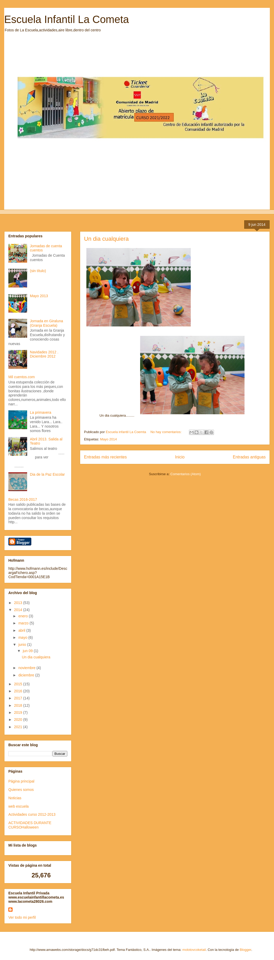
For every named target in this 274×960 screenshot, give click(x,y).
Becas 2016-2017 (22, 499)
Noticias (14, 798)
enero (23, 616)
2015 (18, 684)
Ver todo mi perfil (22, 917)
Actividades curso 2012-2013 (32, 814)
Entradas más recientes (105, 457)
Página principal (21, 781)
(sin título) (38, 271)
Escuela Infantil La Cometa (66, 19)
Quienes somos (21, 789)
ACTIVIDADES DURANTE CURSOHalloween (29, 825)
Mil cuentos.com (21, 377)
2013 (18, 603)
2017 (18, 698)
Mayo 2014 (108, 439)
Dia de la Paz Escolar (47, 474)
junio (22, 644)
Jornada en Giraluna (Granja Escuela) (46, 323)
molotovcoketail (194, 950)
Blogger (245, 950)
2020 (18, 719)
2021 (18, 727)
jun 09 (28, 651)
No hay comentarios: (166, 432)
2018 (18, 705)
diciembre (26, 675)
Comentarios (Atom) (185, 474)
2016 (18, 691)
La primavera (40, 412)
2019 (18, 712)
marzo (23, 623)
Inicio (179, 457)
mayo (23, 637)
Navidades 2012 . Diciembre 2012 (44, 354)
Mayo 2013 (39, 296)
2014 (18, 610)
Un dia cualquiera (106, 238)
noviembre (27, 668)
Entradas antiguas (249, 457)
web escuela (18, 806)
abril (22, 630)
